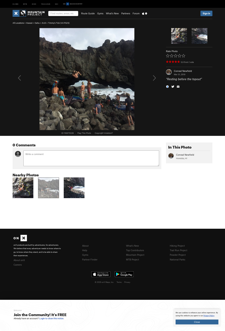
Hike (34, 4)
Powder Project (178, 254)
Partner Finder (89, 259)
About (85, 245)
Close (197, 321)
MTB (25, 4)
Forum (136, 13)
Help (84, 250)
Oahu (37, 23)
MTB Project (132, 259)
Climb (16, 4)
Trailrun (45, 4)
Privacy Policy (208, 316)
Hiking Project (177, 245)
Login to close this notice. (51, 318)
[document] (197, 317)
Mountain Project (135, 254)
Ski (56, 4)
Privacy (127, 282)
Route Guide (88, 13)
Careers (18, 264)
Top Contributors (135, 250)
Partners (125, 13)
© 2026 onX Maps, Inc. (104, 282)
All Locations (18, 23)
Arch (44, 23)
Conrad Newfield (183, 70)
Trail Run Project (178, 250)
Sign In (206, 13)
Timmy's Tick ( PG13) (59, 23)
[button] (167, 86)
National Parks (177, 259)
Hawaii (29, 23)
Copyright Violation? (104, 133)
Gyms (100, 13)
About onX (19, 260)
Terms (119, 282)
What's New (112, 13)
